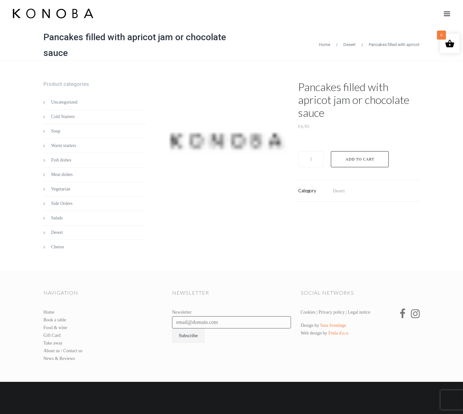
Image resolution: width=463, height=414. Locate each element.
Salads (57, 218)
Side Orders (62, 203)
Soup (55, 131)
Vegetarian (60, 189)
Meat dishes (62, 174)
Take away (53, 343)
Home (324, 44)
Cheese (57, 246)
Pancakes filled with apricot (394, 44)
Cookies (308, 312)
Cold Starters (63, 116)
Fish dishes (61, 160)
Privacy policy (332, 312)
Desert (349, 44)
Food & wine (55, 327)
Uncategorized (64, 102)
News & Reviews (59, 358)
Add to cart (360, 159)
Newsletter (182, 312)
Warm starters (63, 145)
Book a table (54, 319)
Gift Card (51, 335)
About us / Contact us (62, 350)
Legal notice (359, 312)
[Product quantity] (311, 159)
